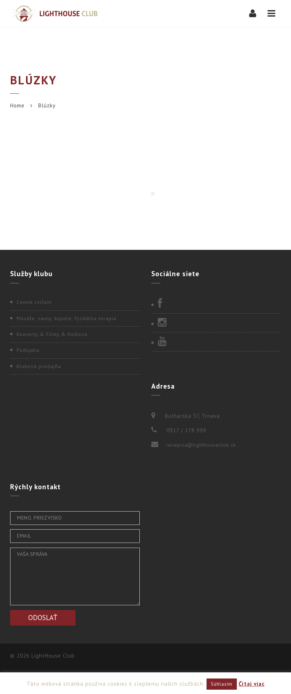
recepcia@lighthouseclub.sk (201, 445)
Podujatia (28, 350)
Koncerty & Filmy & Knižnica (52, 334)
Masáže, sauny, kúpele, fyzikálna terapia (66, 318)
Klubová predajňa (39, 366)
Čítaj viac (252, 683)
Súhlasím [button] (222, 684)
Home (17, 105)
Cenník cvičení (34, 302)
